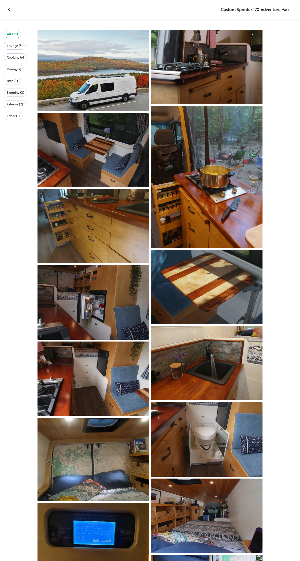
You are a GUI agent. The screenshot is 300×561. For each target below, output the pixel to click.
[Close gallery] (9, 9)
